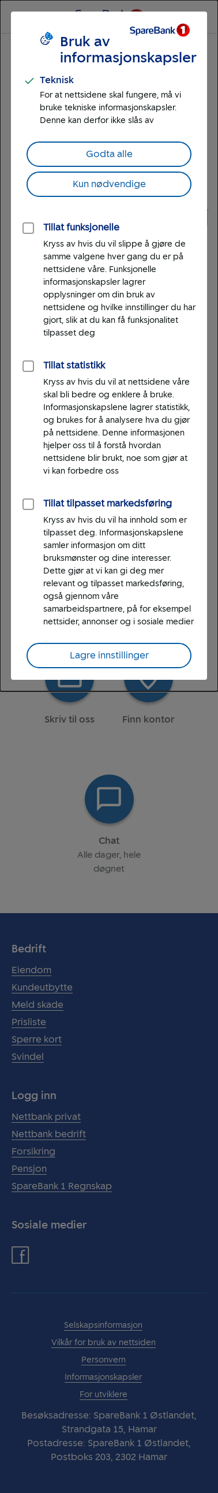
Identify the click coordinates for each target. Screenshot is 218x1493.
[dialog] (109, 345)
